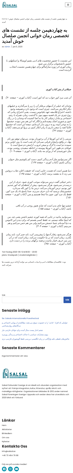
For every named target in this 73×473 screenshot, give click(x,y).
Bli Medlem (7, 433)
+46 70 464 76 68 (10, 455)
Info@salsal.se (8, 451)
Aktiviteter (7, 429)
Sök (3, 295)
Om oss (5, 437)
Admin (7, 47)
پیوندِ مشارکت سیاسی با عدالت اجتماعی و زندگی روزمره (25, 334)
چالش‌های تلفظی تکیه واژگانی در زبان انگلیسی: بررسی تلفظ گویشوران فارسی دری (35, 339)
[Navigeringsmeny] (68, 5)
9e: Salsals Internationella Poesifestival (20, 318)
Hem (4, 425)
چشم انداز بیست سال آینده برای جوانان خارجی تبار (22, 330)
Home (4, 19)
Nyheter (5, 441)
